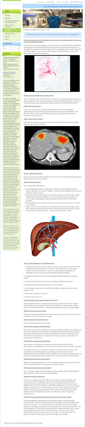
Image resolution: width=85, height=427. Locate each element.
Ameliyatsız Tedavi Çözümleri (38, 29)
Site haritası (51, 2)
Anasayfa (26, 29)
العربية (81, 1)
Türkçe (72, 1)
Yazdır (66, 2)
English (76, 1)
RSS (59, 2)
